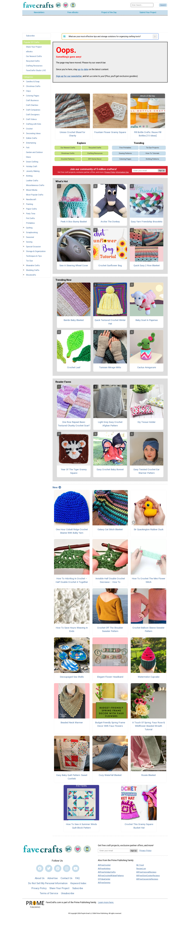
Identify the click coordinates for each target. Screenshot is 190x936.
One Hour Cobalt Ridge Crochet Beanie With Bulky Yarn (72, 531)
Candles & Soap (33, 81)
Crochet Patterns (68, 159)
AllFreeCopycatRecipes (146, 872)
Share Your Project (34, 47)
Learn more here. (106, 902)
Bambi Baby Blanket (74, 320)
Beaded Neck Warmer (72, 722)
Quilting (29, 228)
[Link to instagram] (66, 868)
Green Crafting (32, 162)
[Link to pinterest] (57, 868)
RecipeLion (141, 868)
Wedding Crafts (32, 270)
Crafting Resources (34, 66)
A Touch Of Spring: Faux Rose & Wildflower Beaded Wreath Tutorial (148, 726)
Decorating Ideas (33, 133)
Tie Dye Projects (152, 148)
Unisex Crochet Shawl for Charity (72, 134)
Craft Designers (33, 114)
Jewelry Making (33, 171)
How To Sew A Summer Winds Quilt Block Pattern (81, 826)
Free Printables (125, 148)
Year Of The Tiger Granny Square (74, 471)
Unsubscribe (67, 893)
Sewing (29, 242)
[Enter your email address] (113, 850)
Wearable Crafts (33, 265)
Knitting (29, 176)
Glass (28, 157)
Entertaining (31, 143)
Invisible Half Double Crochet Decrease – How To (110, 580)
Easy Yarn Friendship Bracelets (146, 221)
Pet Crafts (30, 218)
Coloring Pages (32, 96)
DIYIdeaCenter (104, 879)
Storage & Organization (36, 251)
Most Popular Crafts (34, 195)
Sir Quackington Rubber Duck (148, 529)
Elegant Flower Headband (110, 676)
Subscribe (30, 36)
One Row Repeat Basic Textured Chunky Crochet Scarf (74, 424)
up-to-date (83, 69)
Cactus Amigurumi (146, 367)
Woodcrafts (31, 275)
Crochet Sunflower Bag (110, 265)
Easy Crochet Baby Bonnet (110, 469)
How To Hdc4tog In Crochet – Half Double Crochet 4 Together (72, 580)
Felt (27, 147)
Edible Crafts (31, 138)
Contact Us (66, 878)
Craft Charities (32, 105)
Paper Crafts (31, 209)
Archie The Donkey (110, 221)
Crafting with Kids (33, 124)
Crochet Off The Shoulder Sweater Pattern (110, 629)
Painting (29, 204)
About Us (39, 878)
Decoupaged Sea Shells (72, 676)
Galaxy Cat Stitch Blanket (110, 529)
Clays (28, 91)
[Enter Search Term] (142, 5)
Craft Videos (31, 119)
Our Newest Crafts (34, 56)
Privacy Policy (109, 172)
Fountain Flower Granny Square (110, 132)
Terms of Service (49, 893)
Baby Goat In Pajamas (146, 320)
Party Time (30, 213)
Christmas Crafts (33, 86)
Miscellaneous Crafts (35, 185)
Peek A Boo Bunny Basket (74, 221)
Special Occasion (33, 246)
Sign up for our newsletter (69, 76)
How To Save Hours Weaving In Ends (72, 629)
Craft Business (32, 100)
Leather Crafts (32, 180)
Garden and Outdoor (34, 152)
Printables (30, 223)
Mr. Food (140, 865)
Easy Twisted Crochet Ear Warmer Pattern (147, 471)
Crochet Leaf (73, 367)
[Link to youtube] (75, 868)
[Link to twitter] (48, 868)
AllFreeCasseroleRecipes (147, 879)
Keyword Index (78, 883)
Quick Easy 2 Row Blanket (147, 265)
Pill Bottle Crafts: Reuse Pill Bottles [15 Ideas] (147, 134)
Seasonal (30, 237)
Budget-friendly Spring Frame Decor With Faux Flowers (110, 724)
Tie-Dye (29, 261)
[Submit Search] (163, 5)
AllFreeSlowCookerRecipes (148, 875)
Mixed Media (31, 190)
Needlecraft (31, 199)
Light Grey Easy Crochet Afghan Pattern (110, 424)
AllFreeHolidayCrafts (107, 872)
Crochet (29, 129)
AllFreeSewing (104, 882)
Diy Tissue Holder (147, 422)
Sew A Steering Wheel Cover (73, 265)
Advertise (52, 878)
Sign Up (161, 170)
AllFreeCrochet (104, 865)
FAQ (77, 878)
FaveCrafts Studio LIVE (36, 70)
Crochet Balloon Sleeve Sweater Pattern (148, 629)
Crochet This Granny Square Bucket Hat (139, 826)
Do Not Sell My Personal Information (47, 883)
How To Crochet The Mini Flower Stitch (148, 580)
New (57, 487)
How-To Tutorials (152, 153)
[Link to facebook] (39, 868)
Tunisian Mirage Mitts (110, 367)
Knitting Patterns (152, 159)
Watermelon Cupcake (148, 676)
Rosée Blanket (148, 775)
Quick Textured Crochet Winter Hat (110, 322)
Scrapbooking (32, 232)
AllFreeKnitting (104, 868)
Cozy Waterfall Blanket (110, 775)
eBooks (29, 51)
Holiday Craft (31, 166)
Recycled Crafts (33, 61)
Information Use (122, 172)
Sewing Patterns (125, 153)
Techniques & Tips (34, 256)
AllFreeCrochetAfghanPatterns (111, 875)
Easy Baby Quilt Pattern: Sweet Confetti (71, 777)
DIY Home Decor (95, 159)
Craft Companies (33, 110)
